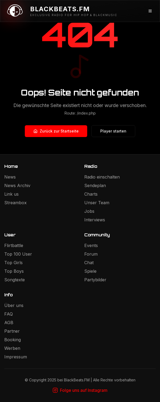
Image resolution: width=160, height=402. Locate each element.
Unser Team (96, 202)
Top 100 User (18, 254)
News (10, 177)
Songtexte (14, 279)
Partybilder (95, 279)
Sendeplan (95, 185)
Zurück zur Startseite (56, 131)
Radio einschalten (102, 177)
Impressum (15, 356)
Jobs (89, 211)
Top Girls (13, 262)
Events (91, 245)
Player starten (113, 131)
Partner (12, 331)
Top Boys (14, 271)
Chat (89, 262)
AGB (8, 322)
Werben (12, 348)
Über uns (13, 305)
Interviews (94, 219)
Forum (91, 254)
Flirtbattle (13, 245)
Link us (11, 194)
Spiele (90, 271)
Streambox (15, 202)
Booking (12, 339)
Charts (91, 194)
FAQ (8, 314)
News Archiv (17, 185)
